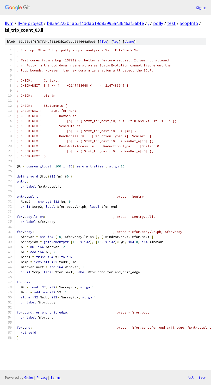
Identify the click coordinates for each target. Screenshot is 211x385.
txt (191, 377)
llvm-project (30, 23)
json (202, 377)
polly (158, 23)
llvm (9, 23)
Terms (55, 377)
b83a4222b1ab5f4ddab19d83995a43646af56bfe (95, 23)
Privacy (42, 377)
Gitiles (29, 377)
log (116, 42)
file (103, 42)
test (171, 23)
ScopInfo (189, 23)
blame (129, 42)
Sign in (201, 7)
